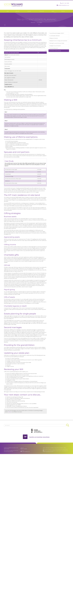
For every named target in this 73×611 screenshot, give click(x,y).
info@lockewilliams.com (63, 5)
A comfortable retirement (54, 68)
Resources (42, 11)
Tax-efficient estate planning (55, 83)
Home (8, 11)
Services (29, 11)
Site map (47, 447)
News (53, 11)
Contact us (63, 11)
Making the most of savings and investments (58, 73)
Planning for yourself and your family (56, 76)
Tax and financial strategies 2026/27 (56, 66)
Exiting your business (53, 71)
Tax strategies (39, 22)
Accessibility (51, 447)
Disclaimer (61, 447)
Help (64, 447)
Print (46, 83)
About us (17, 11)
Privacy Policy (56, 447)
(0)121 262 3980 (65, 3)
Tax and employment (53, 81)
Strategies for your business (55, 78)
